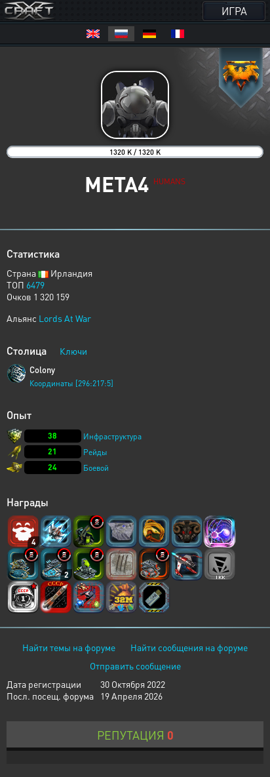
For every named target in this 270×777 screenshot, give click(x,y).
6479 (35, 284)
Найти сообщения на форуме (189, 647)
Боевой (96, 468)
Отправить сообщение (135, 665)
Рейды (95, 452)
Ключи (73, 351)
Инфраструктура (112, 436)
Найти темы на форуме (68, 647)
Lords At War (65, 318)
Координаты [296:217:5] (71, 383)
